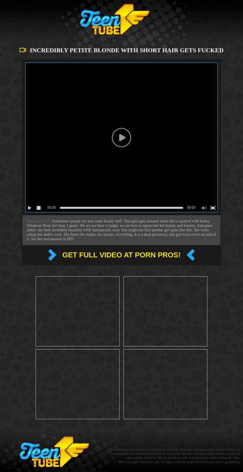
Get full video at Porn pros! (121, 255)
